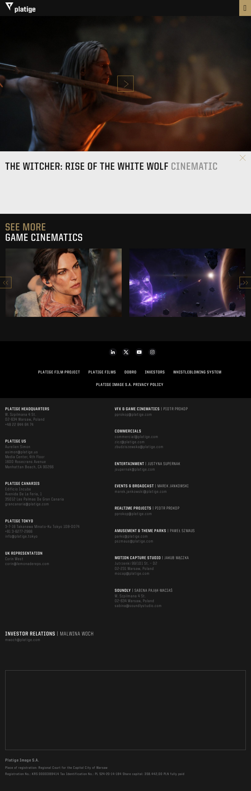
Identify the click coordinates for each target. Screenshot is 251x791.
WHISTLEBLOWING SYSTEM (197, 372)
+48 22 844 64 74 (19, 425)
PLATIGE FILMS (102, 372)
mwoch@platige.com (23, 640)
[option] (64, 283)
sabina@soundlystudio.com (138, 606)
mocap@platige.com (132, 574)
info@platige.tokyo (21, 537)
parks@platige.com (131, 537)
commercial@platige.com (136, 437)
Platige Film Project (59, 372)
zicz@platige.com (130, 442)
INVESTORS (155, 372)
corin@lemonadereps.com (27, 564)
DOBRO (130, 372)
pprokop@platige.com (133, 415)
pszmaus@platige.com (134, 541)
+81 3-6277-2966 (19, 532)
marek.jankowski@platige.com (141, 492)
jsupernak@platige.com (135, 470)
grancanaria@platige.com (27, 504)
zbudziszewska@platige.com (139, 447)
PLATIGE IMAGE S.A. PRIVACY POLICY (130, 385)
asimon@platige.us (21, 452)
